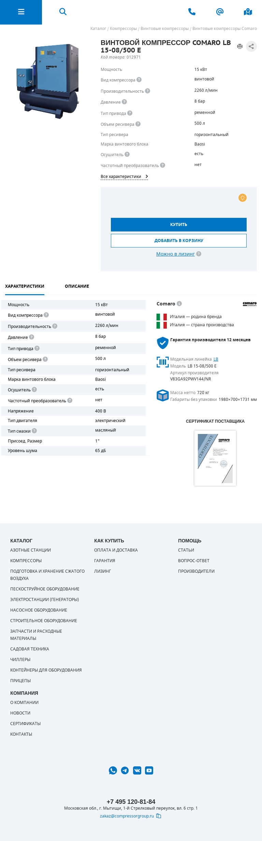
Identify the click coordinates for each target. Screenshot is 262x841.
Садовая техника (29, 649)
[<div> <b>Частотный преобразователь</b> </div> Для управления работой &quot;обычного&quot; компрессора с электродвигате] (162, 165)
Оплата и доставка (116, 550)
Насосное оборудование (38, 610)
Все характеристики (124, 177)
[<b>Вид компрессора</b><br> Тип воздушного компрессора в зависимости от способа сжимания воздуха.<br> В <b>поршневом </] (139, 80)
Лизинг (102, 571)
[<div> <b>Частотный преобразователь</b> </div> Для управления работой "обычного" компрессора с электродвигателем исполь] (69, 401)
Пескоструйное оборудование (44, 589)
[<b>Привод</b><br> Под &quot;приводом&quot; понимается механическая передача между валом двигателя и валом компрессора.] (129, 113)
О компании (24, 703)
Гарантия (104, 561)
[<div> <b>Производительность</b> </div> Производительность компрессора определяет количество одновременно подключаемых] (147, 91)
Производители (196, 571)
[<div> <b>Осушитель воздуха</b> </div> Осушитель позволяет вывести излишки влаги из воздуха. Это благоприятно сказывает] (127, 155)
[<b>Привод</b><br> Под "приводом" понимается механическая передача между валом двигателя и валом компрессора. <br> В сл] (36, 348)
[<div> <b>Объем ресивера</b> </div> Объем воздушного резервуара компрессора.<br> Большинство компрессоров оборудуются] (138, 124)
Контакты (21, 734)
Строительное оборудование (43, 621)
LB (216, 359)
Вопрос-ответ (193, 561)
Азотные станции (30, 550)
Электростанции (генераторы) (44, 600)
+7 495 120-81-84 (131, 801)
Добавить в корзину (179, 241)
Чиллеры (20, 660)
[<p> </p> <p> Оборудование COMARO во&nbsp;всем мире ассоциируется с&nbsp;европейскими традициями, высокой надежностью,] (179, 304)
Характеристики (24, 286)
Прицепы (20, 681)
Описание (77, 286)
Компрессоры (26, 561)
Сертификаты (25, 724)
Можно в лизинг (175, 254)
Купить (178, 225)
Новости (20, 713)
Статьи (186, 550)
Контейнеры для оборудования (46, 670)
